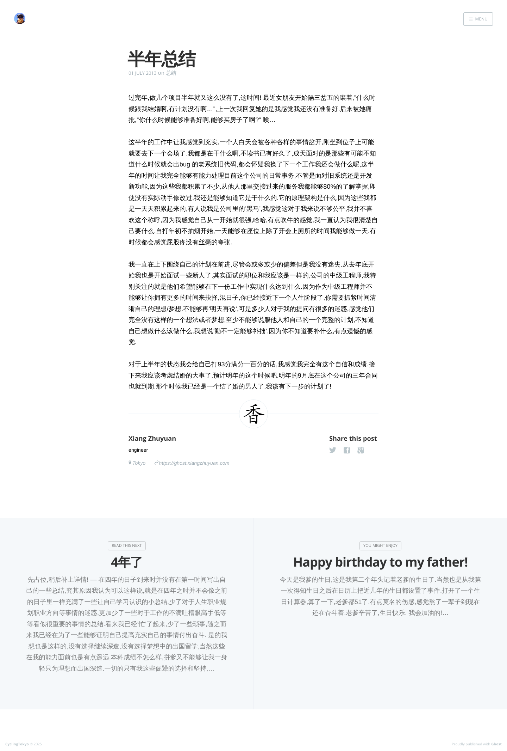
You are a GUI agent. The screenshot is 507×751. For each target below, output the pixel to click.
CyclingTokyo (17, 743)
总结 (171, 73)
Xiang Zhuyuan (152, 438)
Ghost (496, 743)
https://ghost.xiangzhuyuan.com (194, 463)
